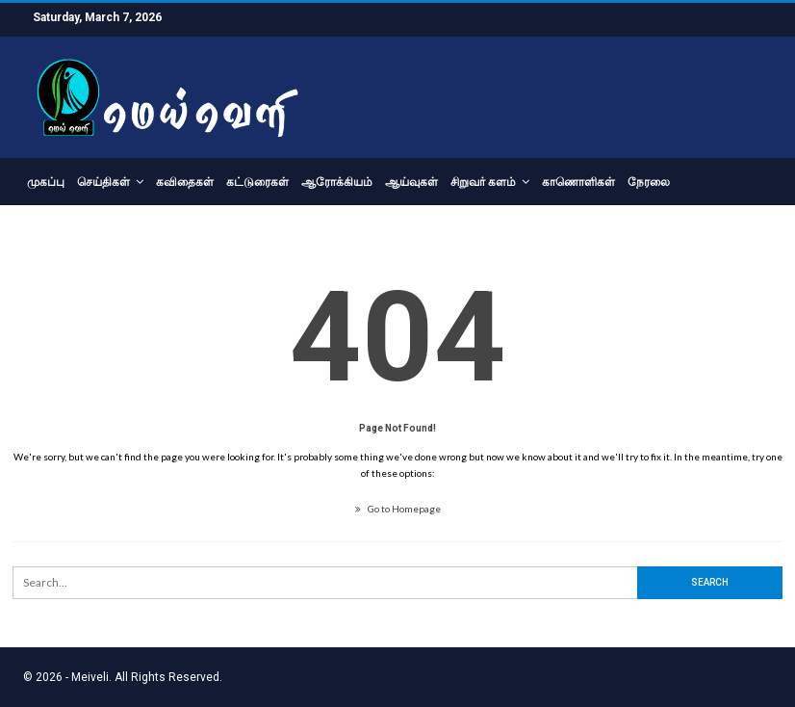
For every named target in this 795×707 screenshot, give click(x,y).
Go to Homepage (398, 508)
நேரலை (649, 182)
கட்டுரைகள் (257, 182)
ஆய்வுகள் (411, 182)
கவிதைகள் (185, 182)
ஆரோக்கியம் (336, 182)
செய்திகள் (103, 182)
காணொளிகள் (578, 182)
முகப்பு (45, 182)
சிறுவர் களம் (483, 182)
